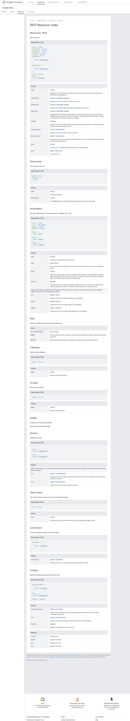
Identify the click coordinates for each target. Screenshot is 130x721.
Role (43, 225)
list (32, 646)
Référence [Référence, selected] (21, 11)
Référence (60, 20)
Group (41, 239)
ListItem (43, 546)
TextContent (43, 451)
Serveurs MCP (82, 2)
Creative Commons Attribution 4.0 (74, 655)
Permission (44, 69)
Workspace (14, 2)
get (32, 643)
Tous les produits (53, 2)
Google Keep (7, 8)
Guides (12, 11)
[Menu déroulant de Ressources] (74, 2)
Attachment (44, 60)
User (40, 234)
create (33, 636)
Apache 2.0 (29, 657)
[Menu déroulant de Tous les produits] (61, 2)
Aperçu (4, 11)
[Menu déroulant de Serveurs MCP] (89, 2)
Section (41, 78)
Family (41, 245)
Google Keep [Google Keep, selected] (41, 2)
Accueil (31, 2)
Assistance (31, 11)
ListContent (43, 456)
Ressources (68, 2)
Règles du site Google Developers (59, 657)
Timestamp (59, 98)
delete (33, 639)
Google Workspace (41, 20)
